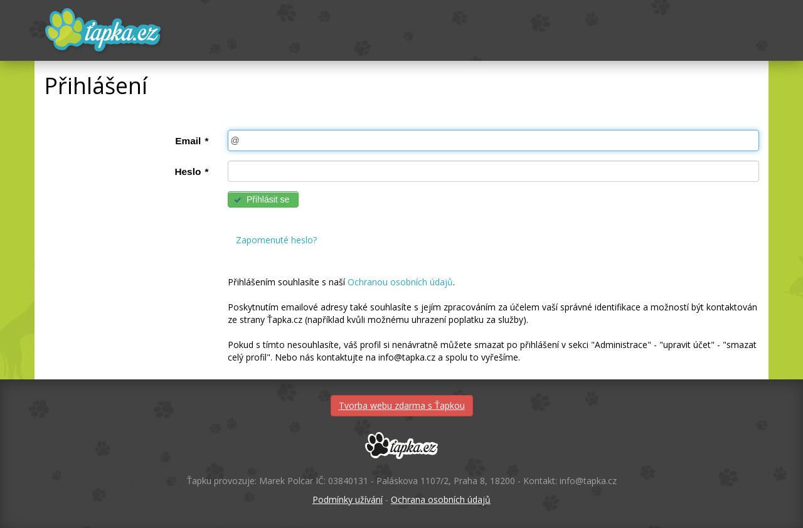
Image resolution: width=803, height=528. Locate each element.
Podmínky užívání (347, 499)
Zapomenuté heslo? (276, 240)
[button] (263, 199)
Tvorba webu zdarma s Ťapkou (402, 405)
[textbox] (494, 140)
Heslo (191, 171)
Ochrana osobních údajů (441, 499)
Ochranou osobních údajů (400, 282)
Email (191, 140)
